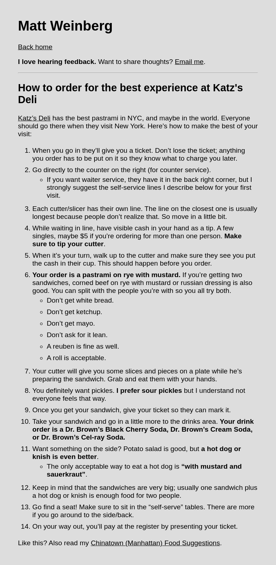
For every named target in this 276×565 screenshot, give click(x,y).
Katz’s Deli (34, 118)
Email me (189, 61)
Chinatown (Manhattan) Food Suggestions (155, 543)
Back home (35, 47)
